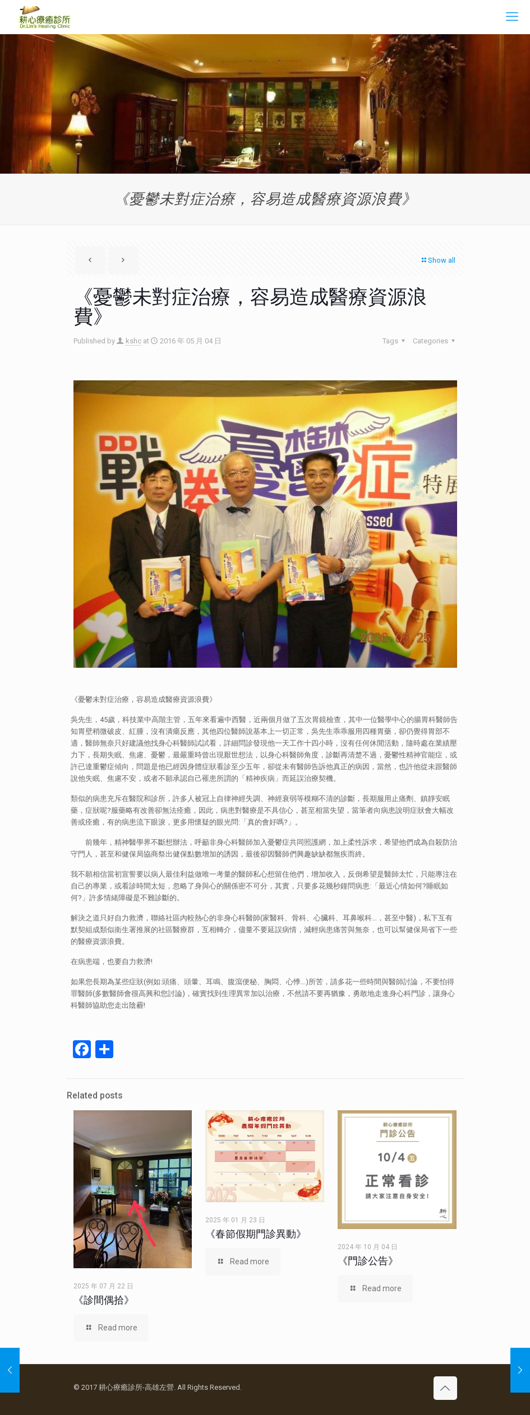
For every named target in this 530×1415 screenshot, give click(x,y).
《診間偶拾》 (103, 1300)
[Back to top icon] (445, 1388)
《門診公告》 (368, 1261)
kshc (133, 341)
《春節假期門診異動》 (255, 1234)
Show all (438, 260)
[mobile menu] (512, 16)
